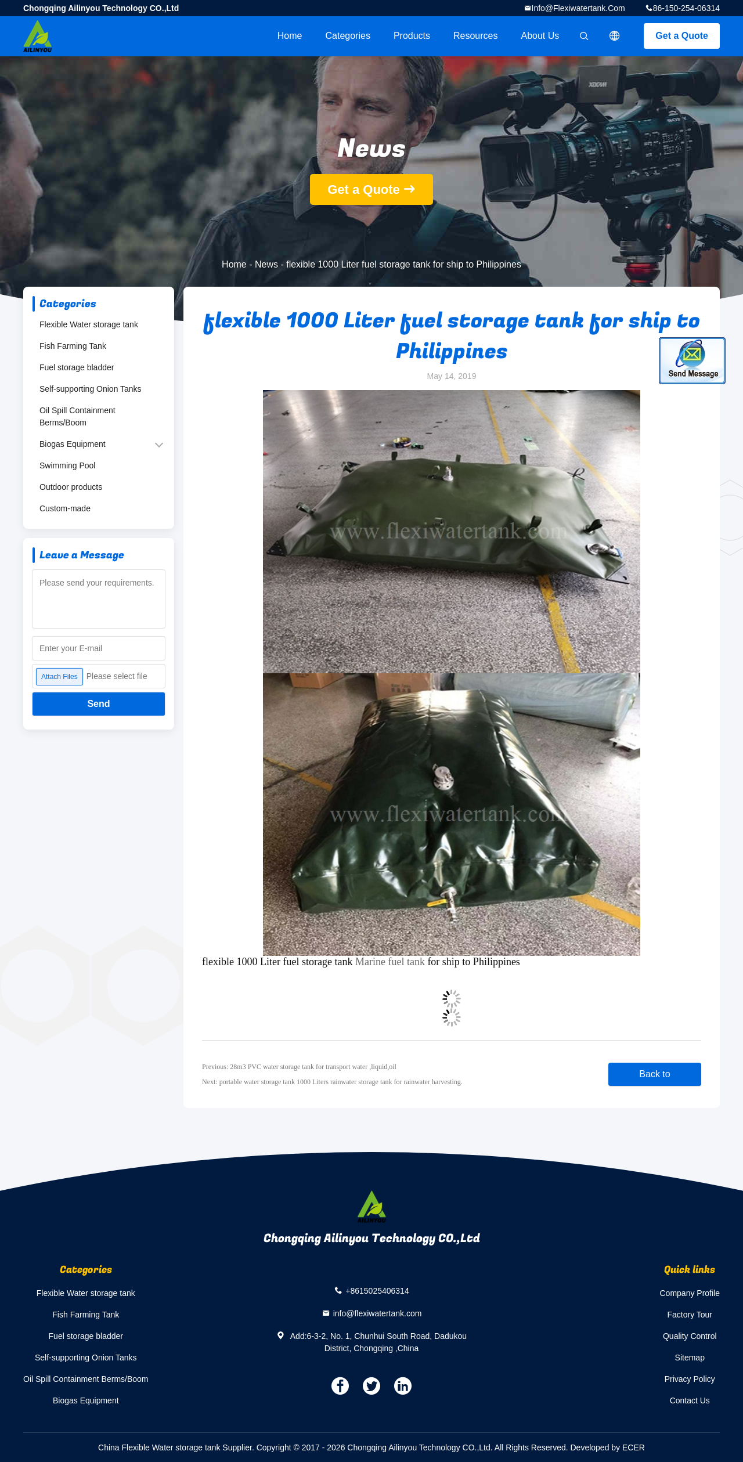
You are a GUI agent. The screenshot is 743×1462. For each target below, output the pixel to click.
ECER (633, 1447)
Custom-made (65, 508)
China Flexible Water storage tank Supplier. (177, 1447)
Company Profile (690, 1293)
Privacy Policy (690, 1379)
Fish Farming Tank (72, 346)
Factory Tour (689, 1314)
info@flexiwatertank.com (578, 8)
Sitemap (690, 1357)
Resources (475, 36)
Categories (348, 36)
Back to (654, 1074)
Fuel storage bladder (76, 367)
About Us (540, 36)
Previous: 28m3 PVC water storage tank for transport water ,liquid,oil (299, 1067)
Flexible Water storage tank (88, 324)
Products (412, 36)
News (266, 264)
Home (289, 36)
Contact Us (690, 1400)
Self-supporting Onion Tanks (90, 389)
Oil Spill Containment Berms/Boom (77, 416)
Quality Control (690, 1336)
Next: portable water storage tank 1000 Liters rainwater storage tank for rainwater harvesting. (332, 1082)
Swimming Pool (67, 465)
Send (98, 704)
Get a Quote (681, 36)
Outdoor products (70, 487)
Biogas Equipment (72, 444)
